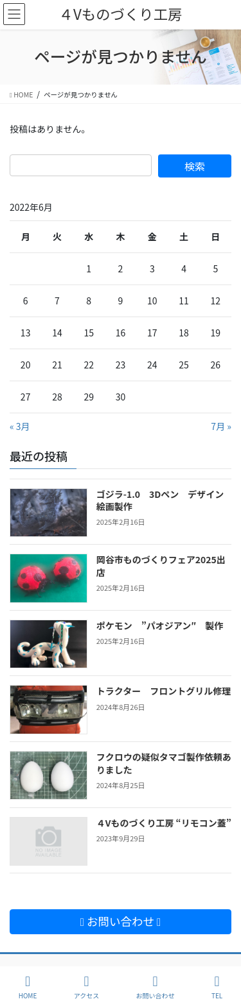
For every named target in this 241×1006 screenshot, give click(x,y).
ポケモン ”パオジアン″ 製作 (160, 625)
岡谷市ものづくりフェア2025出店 (161, 566)
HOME (28, 987)
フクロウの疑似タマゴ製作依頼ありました (163, 763)
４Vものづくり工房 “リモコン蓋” (163, 822)
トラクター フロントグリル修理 (163, 690)
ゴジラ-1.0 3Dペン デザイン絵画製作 (160, 500)
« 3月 (20, 426)
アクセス (87, 987)
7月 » (221, 426)
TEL (216, 987)
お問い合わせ (155, 987)
